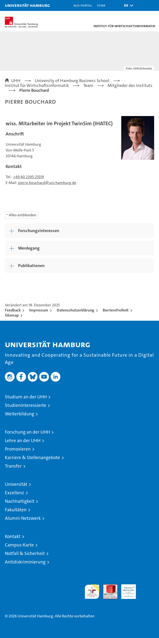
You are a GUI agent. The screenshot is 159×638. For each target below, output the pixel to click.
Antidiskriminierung (25, 562)
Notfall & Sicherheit (25, 553)
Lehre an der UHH (22, 440)
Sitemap (12, 315)
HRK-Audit (126, 589)
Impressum (38, 310)
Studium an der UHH (26, 397)
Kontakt (12, 536)
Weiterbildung (19, 414)
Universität (16, 484)
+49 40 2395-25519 (28, 176)
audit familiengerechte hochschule (92, 591)
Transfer (13, 466)
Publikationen (31, 266)
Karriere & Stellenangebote (32, 457)
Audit (107, 586)
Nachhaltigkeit (19, 501)
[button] (127, 5)
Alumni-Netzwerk (23, 518)
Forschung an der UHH (27, 432)
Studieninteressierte (25, 405)
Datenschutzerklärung (75, 310)
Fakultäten (16, 510)
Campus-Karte (19, 545)
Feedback (13, 310)
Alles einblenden (22, 215)
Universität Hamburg (27, 5)
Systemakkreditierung (147, 586)
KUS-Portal (83, 5)
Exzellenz (14, 493)
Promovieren (18, 449)
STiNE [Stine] (101, 5)
